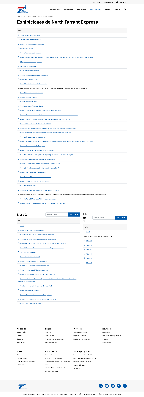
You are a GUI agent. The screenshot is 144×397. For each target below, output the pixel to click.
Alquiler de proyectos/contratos (54, 339)
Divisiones (20, 339)
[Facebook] (125, 386)
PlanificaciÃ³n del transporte (81, 339)
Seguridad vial (106, 332)
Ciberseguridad (106, 342)
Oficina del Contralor (79, 365)
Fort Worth (32, 17)
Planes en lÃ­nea (50, 336)
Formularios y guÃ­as (51, 342)
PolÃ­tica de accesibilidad (86, 394)
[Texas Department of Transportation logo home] (22, 9)
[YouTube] (107, 386)
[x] (101, 386)
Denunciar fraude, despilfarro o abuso (56, 368)
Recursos (48, 332)
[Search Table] (56, 214)
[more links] (24, 16)
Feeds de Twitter (22, 358)
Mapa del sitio (21, 342)
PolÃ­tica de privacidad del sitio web (109, 394)
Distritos (19, 336)
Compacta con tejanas (51, 371)
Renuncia (73, 394)
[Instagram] (119, 386)
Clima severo (105, 339)
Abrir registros (49, 355)
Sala (18, 355)
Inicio (19, 17)
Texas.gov (76, 368)
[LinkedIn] (113, 386)
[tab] (55, 9)
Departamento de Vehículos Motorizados (85, 358)
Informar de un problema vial (53, 358)
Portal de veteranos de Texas (82, 362)
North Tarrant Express (45, 17)
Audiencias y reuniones (80, 332)
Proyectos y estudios (79, 336)
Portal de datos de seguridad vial (111, 336)
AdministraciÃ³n (21, 332)
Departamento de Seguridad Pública (84, 355)
